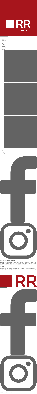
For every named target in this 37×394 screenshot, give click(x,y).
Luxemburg (4, 150)
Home (3, 39)
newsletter (3, 287)
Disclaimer (12, 392)
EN (4, 153)
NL (4, 152)
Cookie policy (17, 392)
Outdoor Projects (5, 41)
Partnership (4, 47)
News (3, 43)
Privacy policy (8, 392)
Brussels (3, 149)
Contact (3, 44)
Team (3, 42)
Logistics (3, 46)
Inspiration (4, 40)
